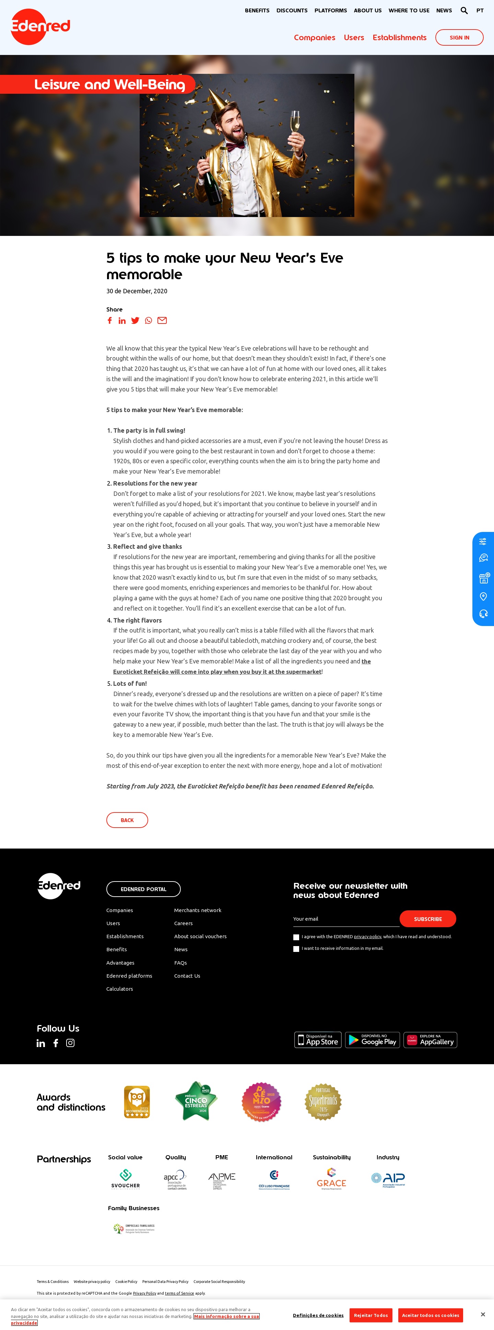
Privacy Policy (144, 1297)
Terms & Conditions (54, 1285)
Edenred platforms (129, 978)
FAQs (183, 965)
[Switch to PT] (480, 11)
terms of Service (179, 1297)
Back (128, 820)
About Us (368, 10)
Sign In (459, 37)
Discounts (292, 10)
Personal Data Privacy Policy (175, 1285)
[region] (247, 1314)
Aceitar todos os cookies (430, 1314)
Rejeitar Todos (371, 1314)
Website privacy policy (97, 1285)
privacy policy (367, 937)
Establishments (400, 37)
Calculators (120, 992)
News (444, 10)
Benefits (116, 951)
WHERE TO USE (409, 10)
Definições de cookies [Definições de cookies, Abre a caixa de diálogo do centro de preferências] (318, 1314)
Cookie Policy (134, 1285)
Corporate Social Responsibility (233, 1285)
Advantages (121, 965)
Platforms (331, 10)
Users (354, 37)
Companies (315, 37)
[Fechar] (483, 1314)
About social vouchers (205, 938)
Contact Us (191, 978)
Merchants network (201, 911)
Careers (186, 924)
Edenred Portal (143, 890)
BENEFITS (257, 10)
